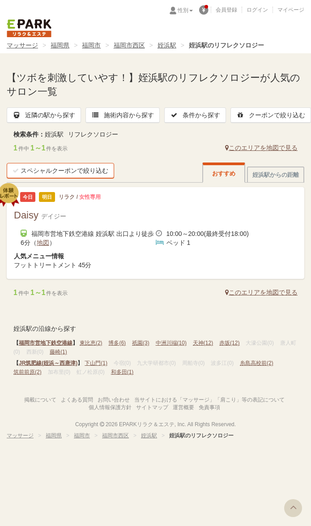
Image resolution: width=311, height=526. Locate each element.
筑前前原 (27, 372)
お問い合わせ (114, 400)
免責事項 (209, 407)
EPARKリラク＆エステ (29, 28)
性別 (185, 10)
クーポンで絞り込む (270, 115)
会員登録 (226, 10)
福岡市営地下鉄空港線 (45, 343)
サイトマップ (152, 407)
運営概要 (183, 407)
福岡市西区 (129, 45)
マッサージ (22, 45)
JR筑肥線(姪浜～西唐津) (48, 363)
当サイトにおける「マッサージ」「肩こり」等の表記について (209, 400)
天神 (203, 343)
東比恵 (91, 343)
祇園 (140, 343)
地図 (43, 242)
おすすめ (223, 173)
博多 (117, 343)
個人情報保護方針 (110, 407)
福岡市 (91, 45)
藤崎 (58, 352)
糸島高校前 (256, 363)
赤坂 (229, 343)
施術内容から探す (122, 115)
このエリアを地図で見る (261, 147)
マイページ (290, 10)
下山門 (96, 363)
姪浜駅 (167, 45)
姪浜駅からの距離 (275, 174)
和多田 (122, 372)
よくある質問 (77, 400)
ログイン (257, 10)
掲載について (40, 400)
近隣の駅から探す (44, 115)
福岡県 (60, 45)
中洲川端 (171, 343)
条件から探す (195, 115)
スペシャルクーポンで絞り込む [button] (60, 170)
